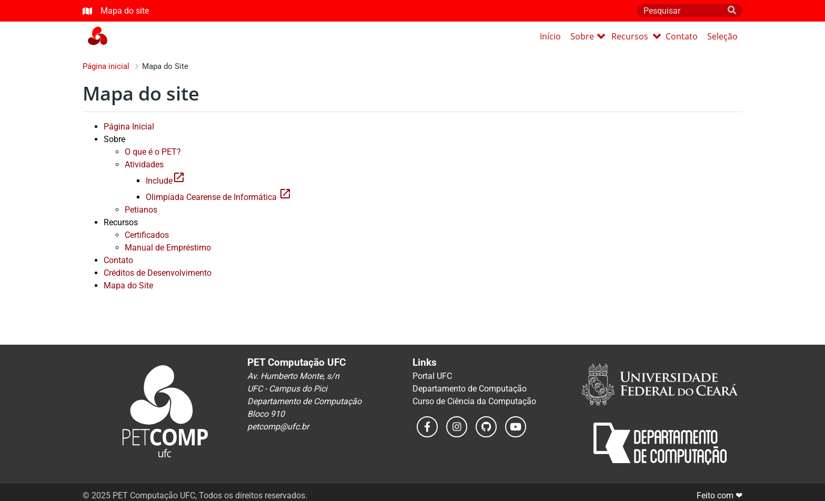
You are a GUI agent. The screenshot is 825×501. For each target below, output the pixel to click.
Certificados (147, 235)
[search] (732, 10)
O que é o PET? (153, 152)
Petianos (141, 210)
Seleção (722, 36)
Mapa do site (116, 11)
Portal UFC (432, 376)
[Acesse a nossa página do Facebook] (427, 426)
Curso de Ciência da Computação (474, 401)
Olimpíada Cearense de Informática (218, 197)
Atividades (144, 164)
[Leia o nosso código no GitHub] (486, 426)
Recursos (636, 36)
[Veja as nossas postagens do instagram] (456, 426)
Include (165, 181)
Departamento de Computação (470, 389)
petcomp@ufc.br (278, 427)
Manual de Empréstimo (168, 248)
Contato (682, 36)
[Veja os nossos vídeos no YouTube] (515, 426)
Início (550, 36)
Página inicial (106, 66)
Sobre (587, 36)
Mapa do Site (128, 285)
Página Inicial (129, 127)
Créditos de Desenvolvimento (158, 273)
